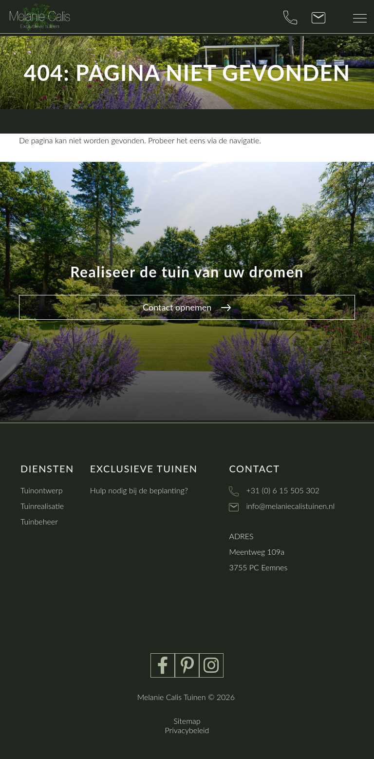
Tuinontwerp (41, 490)
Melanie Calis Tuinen (171, 696)
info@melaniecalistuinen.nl (290, 505)
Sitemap (186, 720)
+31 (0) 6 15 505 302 (282, 490)
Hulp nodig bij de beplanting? (139, 490)
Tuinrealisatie (42, 505)
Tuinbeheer (39, 521)
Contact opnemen (187, 307)
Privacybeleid (187, 730)
